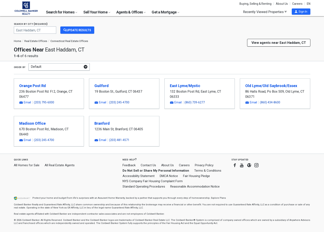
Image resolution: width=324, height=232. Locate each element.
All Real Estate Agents (60, 165)
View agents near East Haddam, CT (278, 43)
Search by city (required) (31, 23)
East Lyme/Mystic (185, 86)
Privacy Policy (204, 165)
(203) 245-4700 (119, 102)
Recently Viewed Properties (265, 12)
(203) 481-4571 (119, 140)
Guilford (101, 86)
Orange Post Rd (32, 86)
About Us (282, 3)
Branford (102, 123)
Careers (297, 3)
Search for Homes (61, 12)
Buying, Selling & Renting (255, 3)
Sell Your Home (96, 12)
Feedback (129, 165)
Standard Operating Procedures (144, 186)
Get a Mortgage (165, 12)
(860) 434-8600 (270, 102)
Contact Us (148, 165)
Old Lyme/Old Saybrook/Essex (271, 86)
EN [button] (308, 3)
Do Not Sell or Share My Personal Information (156, 170)
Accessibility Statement (139, 176)
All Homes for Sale (26, 165)
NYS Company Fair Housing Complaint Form (153, 181)
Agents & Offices (131, 12)
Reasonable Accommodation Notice (195, 186)
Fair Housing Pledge (196, 176)
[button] (301, 11)
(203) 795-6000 (44, 102)
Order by (20, 67)
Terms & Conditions (207, 170)
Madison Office (32, 123)
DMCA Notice (169, 176)
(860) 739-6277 (195, 102)
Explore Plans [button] (218, 198)
